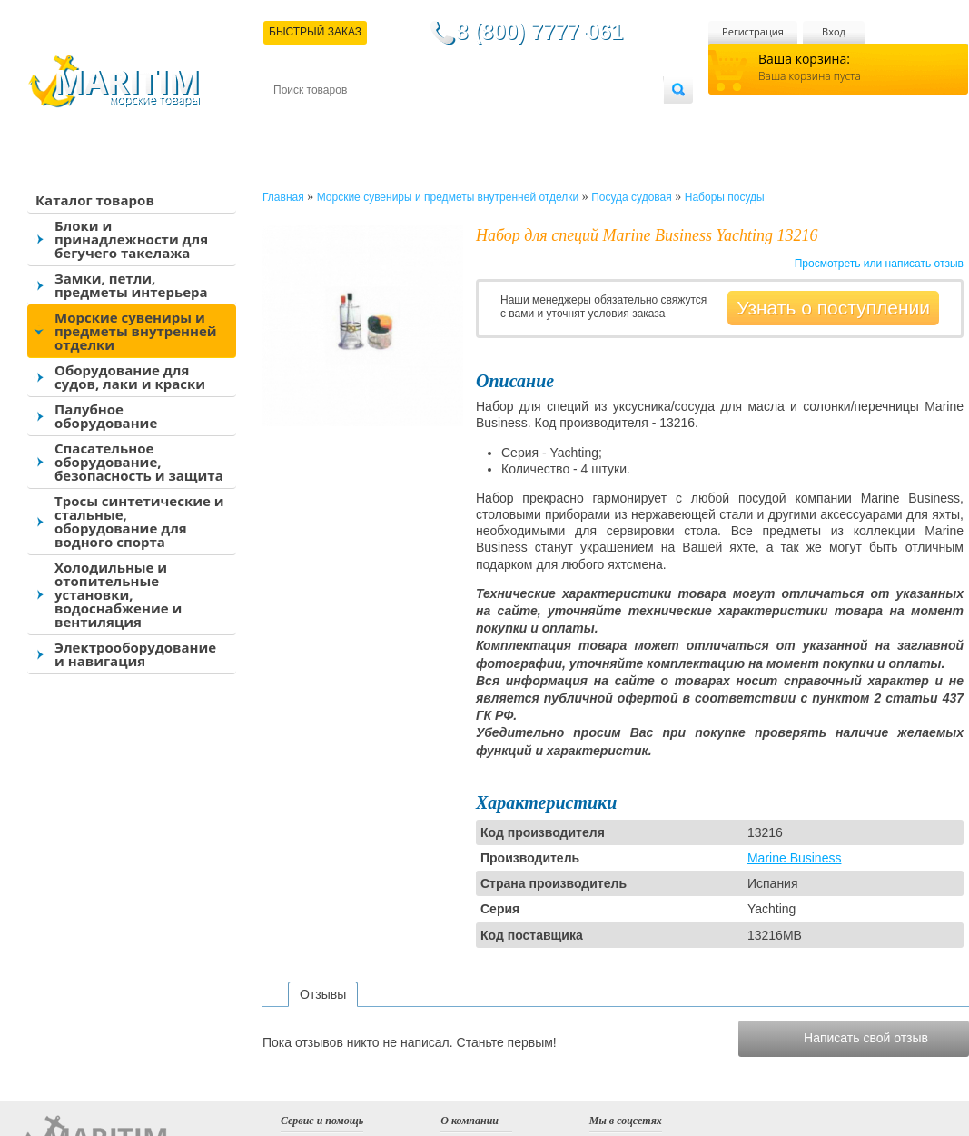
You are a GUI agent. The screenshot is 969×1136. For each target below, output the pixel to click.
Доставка (362, 119)
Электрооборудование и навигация (135, 654)
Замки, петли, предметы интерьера (131, 285)
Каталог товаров (94, 200)
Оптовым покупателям (606, 119)
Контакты (294, 119)
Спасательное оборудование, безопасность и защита (138, 461)
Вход (833, 31)
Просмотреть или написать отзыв (879, 263)
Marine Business (794, 858)
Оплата (423, 119)
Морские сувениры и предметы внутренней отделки (135, 331)
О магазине (490, 119)
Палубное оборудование (105, 416)
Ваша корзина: (804, 58)
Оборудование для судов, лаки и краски (129, 377)
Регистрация (753, 31)
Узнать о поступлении (833, 307)
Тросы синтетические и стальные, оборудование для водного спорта (139, 521)
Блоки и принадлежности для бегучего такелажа (131, 239)
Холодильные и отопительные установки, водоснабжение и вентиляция (118, 594)
